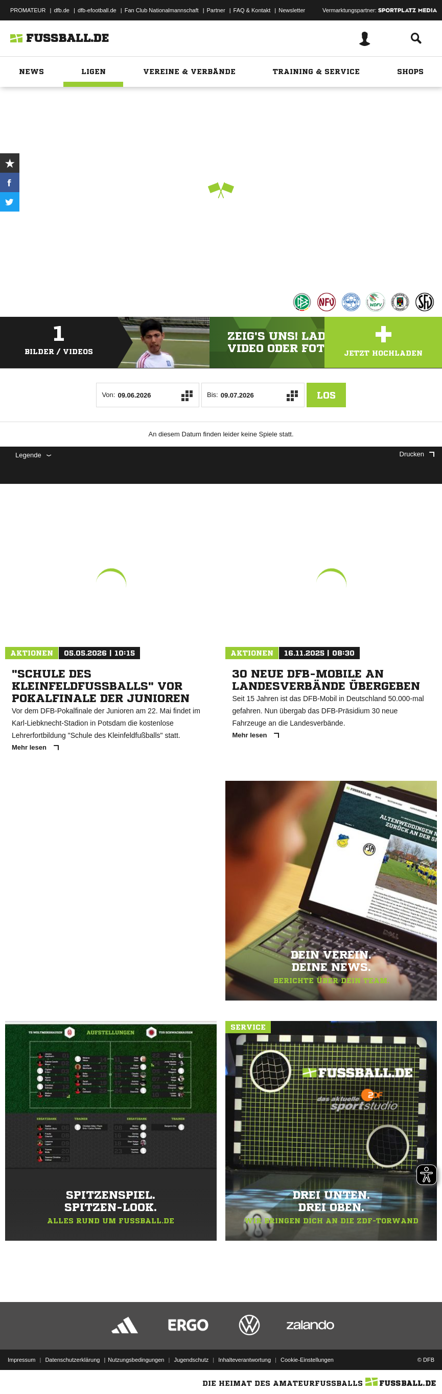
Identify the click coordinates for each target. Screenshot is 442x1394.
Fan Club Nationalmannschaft (162, 10)
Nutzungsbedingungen (136, 1360)
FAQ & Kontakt (252, 10)
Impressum (21, 1360)
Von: (108, 395)
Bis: (212, 395)
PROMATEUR (27, 10)
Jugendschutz (191, 1360)
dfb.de (61, 10)
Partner (216, 10)
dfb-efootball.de (97, 10)
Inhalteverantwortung (244, 1360)
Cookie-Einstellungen (307, 1360)
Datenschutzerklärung (72, 1360)
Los (326, 395)
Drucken (417, 454)
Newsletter (291, 10)
